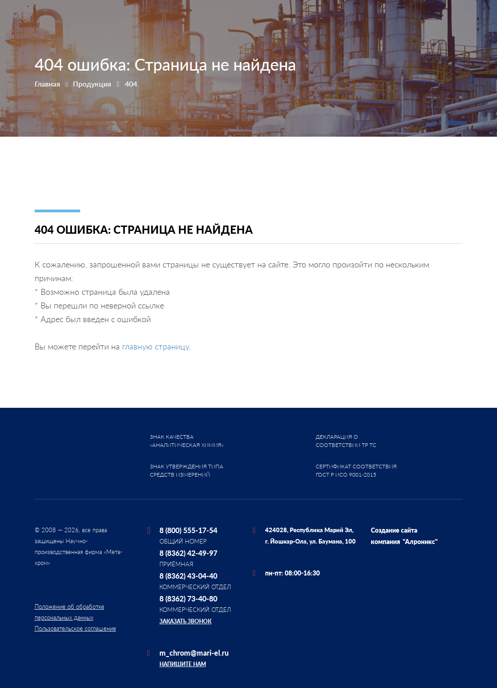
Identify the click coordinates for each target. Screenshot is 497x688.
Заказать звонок (185, 621)
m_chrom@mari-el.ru (194, 652)
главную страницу (155, 346)
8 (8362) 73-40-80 (188, 598)
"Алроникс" (420, 541)
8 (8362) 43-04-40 (188, 575)
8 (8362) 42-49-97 (188, 553)
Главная (47, 83)
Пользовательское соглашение (75, 628)
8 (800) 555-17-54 (188, 530)
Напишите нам (182, 664)
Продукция (92, 83)
